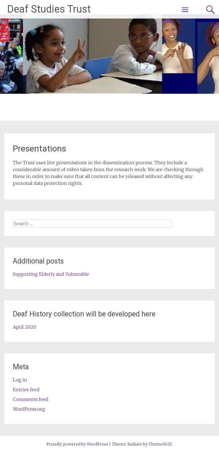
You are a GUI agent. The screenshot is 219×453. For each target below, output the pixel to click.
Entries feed (26, 389)
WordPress (97, 444)
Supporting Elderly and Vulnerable (51, 274)
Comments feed (30, 399)
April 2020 (24, 327)
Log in (20, 380)
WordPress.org (29, 409)
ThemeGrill (160, 444)
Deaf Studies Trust (49, 9)
